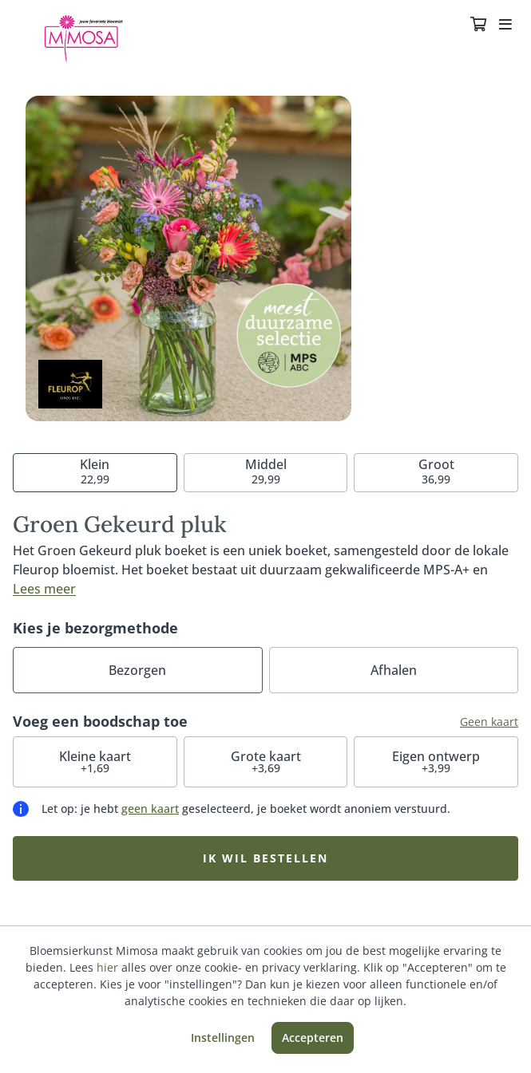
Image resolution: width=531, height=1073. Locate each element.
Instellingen (223, 1037)
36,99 (436, 471)
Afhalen (394, 670)
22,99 (94, 471)
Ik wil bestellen (265, 858)
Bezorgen (137, 670)
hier (107, 967)
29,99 (266, 471)
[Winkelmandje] (478, 25)
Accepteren (312, 1037)
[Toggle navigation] (505, 25)
